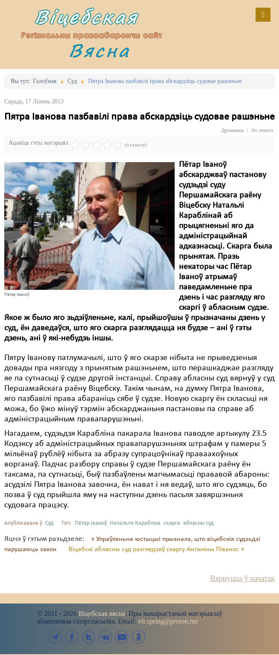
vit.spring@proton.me (168, 621)
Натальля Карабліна (135, 523)
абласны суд (198, 523)
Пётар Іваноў (91, 523)
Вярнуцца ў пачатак (242, 578)
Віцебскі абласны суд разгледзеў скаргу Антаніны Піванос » (156, 549)
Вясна (101, 52)
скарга (172, 523)
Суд (49, 523)
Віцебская (90, 18)
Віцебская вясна (101, 613)
